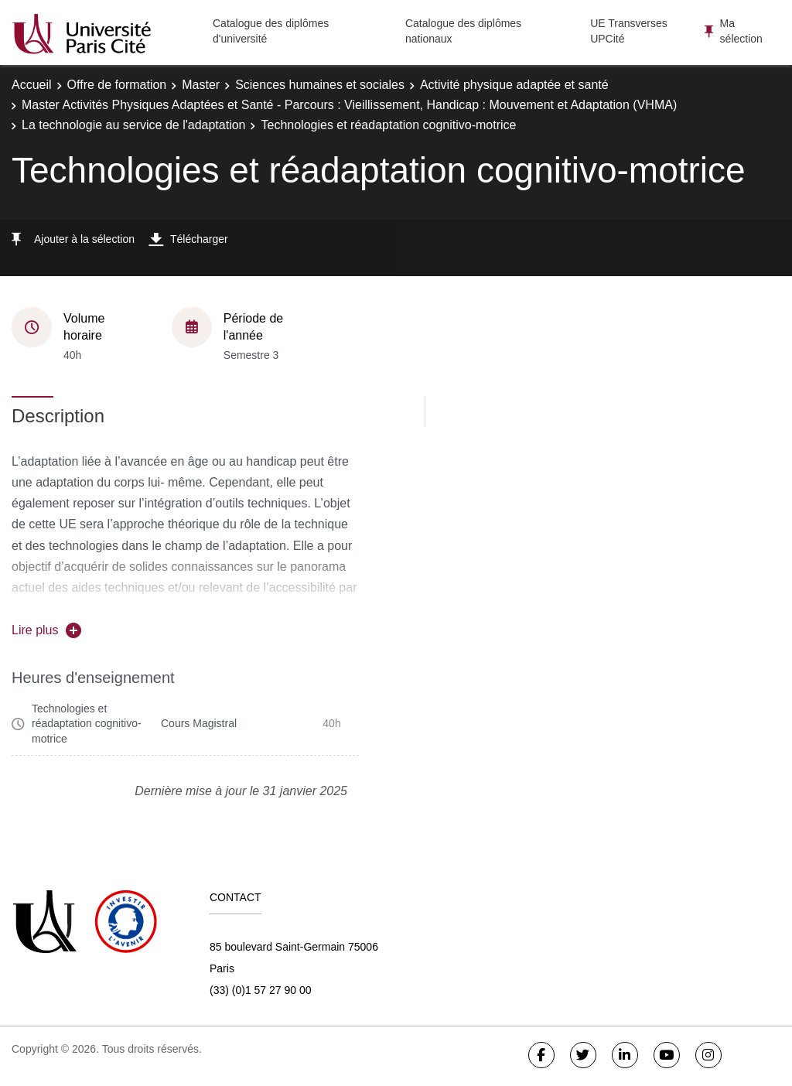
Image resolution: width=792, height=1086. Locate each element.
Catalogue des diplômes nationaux (463, 31)
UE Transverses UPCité (628, 31)
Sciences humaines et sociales (320, 84)
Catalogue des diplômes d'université (271, 31)
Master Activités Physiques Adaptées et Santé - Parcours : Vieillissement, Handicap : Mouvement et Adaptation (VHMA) (349, 104)
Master (201, 84)
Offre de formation (117, 84)
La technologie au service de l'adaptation (133, 124)
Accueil (32, 84)
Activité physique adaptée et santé (514, 84)
